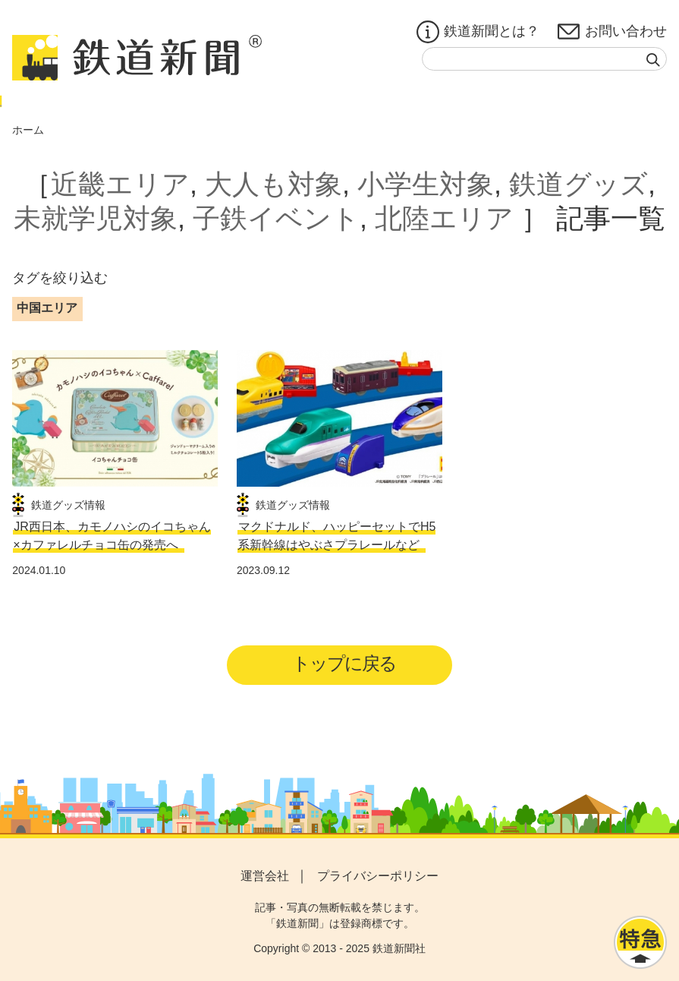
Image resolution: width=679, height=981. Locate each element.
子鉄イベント (276, 218)
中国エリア (47, 307)
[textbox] (544, 59)
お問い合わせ (612, 32)
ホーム (28, 130)
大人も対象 (273, 184)
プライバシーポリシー (378, 875)
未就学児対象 (96, 218)
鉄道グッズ (578, 184)
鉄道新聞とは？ (478, 32)
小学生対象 (425, 184)
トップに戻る (344, 663)
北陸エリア (444, 218)
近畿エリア (120, 184)
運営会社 (264, 875)
